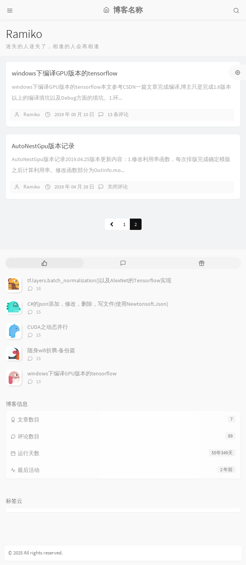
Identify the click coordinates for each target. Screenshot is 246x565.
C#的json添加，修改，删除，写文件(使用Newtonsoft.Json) (97, 303)
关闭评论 (118, 186)
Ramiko (31, 114)
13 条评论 (118, 114)
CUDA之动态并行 (47, 326)
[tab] (44, 263)
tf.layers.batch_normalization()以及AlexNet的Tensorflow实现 (99, 280)
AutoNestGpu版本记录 (43, 146)
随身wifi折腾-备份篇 (51, 350)
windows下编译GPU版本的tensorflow (64, 73)
